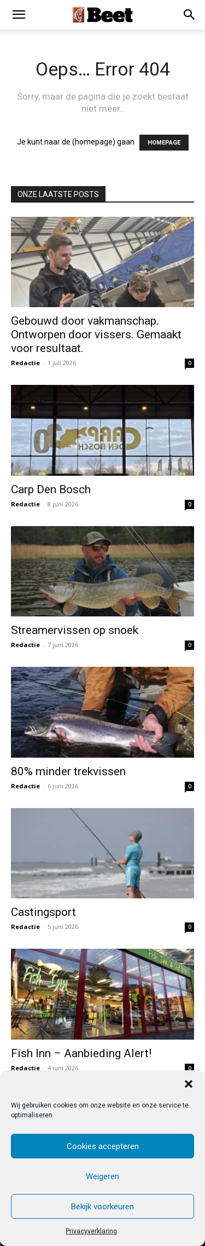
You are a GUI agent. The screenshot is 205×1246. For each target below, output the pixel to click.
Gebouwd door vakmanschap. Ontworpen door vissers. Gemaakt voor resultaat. (96, 334)
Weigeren (102, 1176)
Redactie (25, 363)
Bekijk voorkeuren (102, 1207)
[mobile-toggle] (18, 15)
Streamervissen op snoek (74, 630)
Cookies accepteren (103, 1146)
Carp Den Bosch (51, 489)
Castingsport (43, 912)
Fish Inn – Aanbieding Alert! (81, 1053)
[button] (188, 1083)
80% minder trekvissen (68, 771)
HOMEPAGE (164, 142)
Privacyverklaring (91, 1231)
